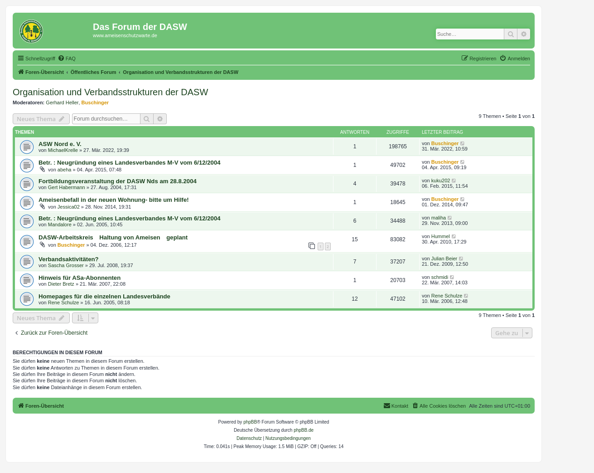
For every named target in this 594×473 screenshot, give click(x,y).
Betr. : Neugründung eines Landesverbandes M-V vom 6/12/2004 (130, 162)
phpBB (250, 421)
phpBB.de (304, 430)
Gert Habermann (66, 187)
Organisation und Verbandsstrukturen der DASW (110, 92)
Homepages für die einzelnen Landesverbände (104, 296)
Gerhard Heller (62, 102)
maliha (438, 217)
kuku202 (440, 180)
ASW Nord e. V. (60, 144)
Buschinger (95, 102)
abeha (65, 169)
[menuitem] (67, 58)
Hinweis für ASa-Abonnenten (80, 277)
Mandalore (60, 224)
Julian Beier (444, 258)
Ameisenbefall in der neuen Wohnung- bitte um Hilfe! (114, 199)
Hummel (440, 236)
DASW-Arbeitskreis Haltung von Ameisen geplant (113, 237)
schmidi (439, 277)
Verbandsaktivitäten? (69, 259)
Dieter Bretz (61, 284)
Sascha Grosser (66, 265)
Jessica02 (69, 207)
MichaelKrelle (63, 150)
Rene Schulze (63, 302)
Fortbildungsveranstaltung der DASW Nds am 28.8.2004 (118, 181)
